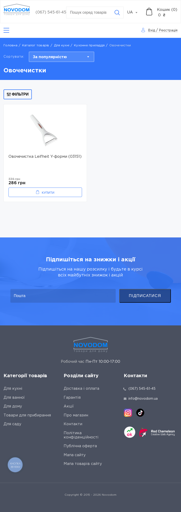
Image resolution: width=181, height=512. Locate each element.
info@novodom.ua (141, 398)
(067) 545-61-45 (51, 12)
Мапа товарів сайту (83, 464)
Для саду (12, 424)
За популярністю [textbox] (50, 57)
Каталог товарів (35, 45)
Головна (10, 45)
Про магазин (76, 415)
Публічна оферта (80, 446)
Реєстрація (168, 30)
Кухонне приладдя (89, 45)
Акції (69, 406)
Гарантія (72, 397)
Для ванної (14, 397)
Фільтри (18, 94)
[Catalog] (6, 30)
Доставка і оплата (81, 388)
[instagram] (128, 412)
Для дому (13, 406)
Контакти (73, 424)
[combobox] (135, 12)
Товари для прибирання (27, 415)
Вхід (151, 30)
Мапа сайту (75, 455)
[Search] (117, 12)
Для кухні (61, 45)
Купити (48, 192)
